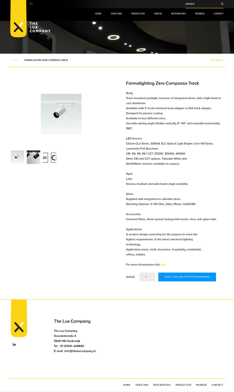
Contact (219, 13)
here (163, 264)
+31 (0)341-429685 (71, 346)
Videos (158, 13)
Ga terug (216, 60)
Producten (138, 13)
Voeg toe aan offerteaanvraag (187, 277)
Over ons (116, 13)
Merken (199, 13)
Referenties (178, 13)
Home (98, 13)
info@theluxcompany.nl (80, 351)
